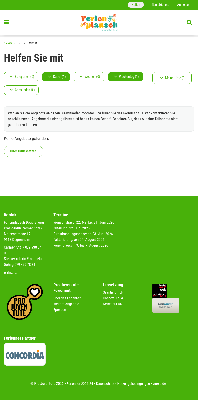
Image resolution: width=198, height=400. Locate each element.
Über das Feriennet (67, 298)
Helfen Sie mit (31, 43)
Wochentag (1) (126, 77)
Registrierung (160, 5)
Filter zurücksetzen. (23, 151)
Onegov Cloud (113, 298)
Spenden (59, 309)
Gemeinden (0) (22, 90)
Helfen (134, 5)
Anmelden (183, 5)
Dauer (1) (57, 77)
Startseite (10, 43)
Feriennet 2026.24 (78, 383)
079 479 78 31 (25, 264)
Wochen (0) (90, 77)
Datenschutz (104, 383)
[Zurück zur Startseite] (99, 23)
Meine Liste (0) (173, 78)
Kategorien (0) (22, 77)
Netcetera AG (113, 304)
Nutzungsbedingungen (134, 383)
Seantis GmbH (113, 292)
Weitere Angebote (66, 304)
